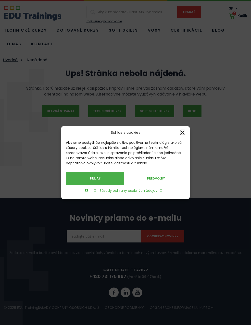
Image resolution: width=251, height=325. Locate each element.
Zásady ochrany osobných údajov (128, 190)
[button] (182, 132)
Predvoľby (156, 178)
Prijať (95, 178)
